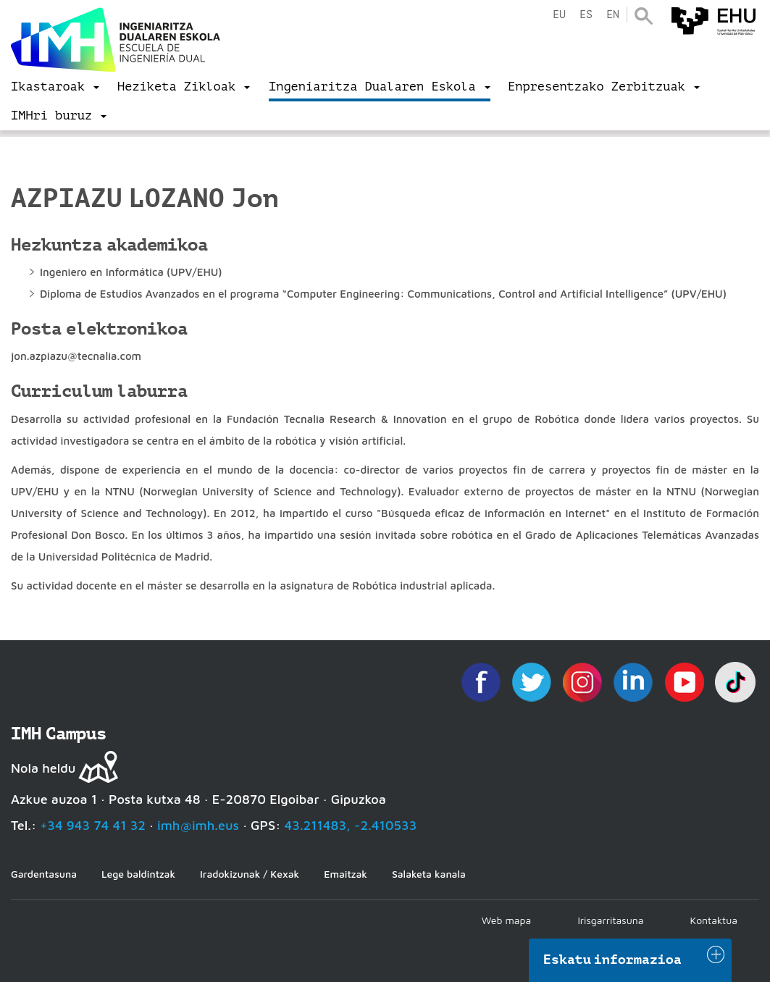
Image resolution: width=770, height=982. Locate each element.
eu (559, 15)
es (586, 15)
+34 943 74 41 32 (93, 825)
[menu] (55, 86)
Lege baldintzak (138, 874)
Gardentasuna (44, 874)
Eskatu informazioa (612, 959)
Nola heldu (43, 768)
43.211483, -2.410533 (351, 825)
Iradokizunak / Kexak (249, 874)
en (612, 15)
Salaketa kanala (429, 874)
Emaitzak (345, 874)
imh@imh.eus (198, 825)
